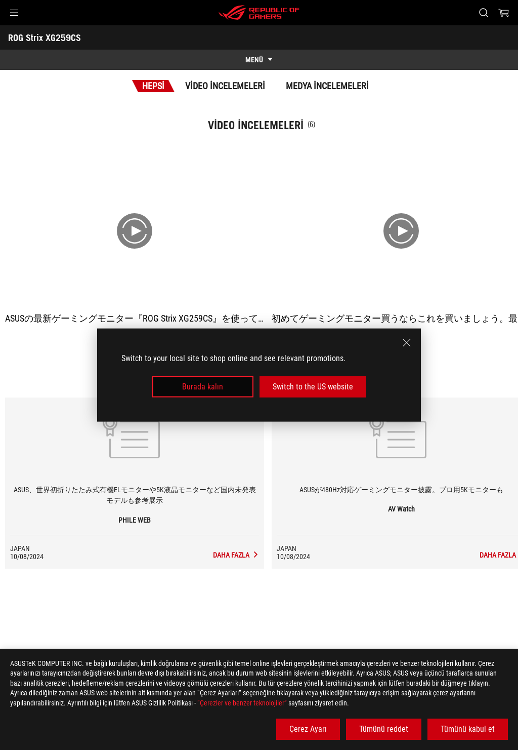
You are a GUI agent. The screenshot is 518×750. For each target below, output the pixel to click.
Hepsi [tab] (153, 86)
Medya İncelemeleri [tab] (327, 86)
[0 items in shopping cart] (504, 12)
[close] (407, 342)
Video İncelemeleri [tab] (225, 86)
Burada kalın (202, 386)
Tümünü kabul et (468, 729)
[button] (14, 13)
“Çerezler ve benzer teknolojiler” (242, 703)
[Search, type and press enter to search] (484, 12)
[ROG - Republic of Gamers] (259, 12)
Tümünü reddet (383, 729)
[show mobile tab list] (259, 60)
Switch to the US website (313, 386)
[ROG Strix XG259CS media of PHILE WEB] (236, 555)
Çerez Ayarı (308, 729)
